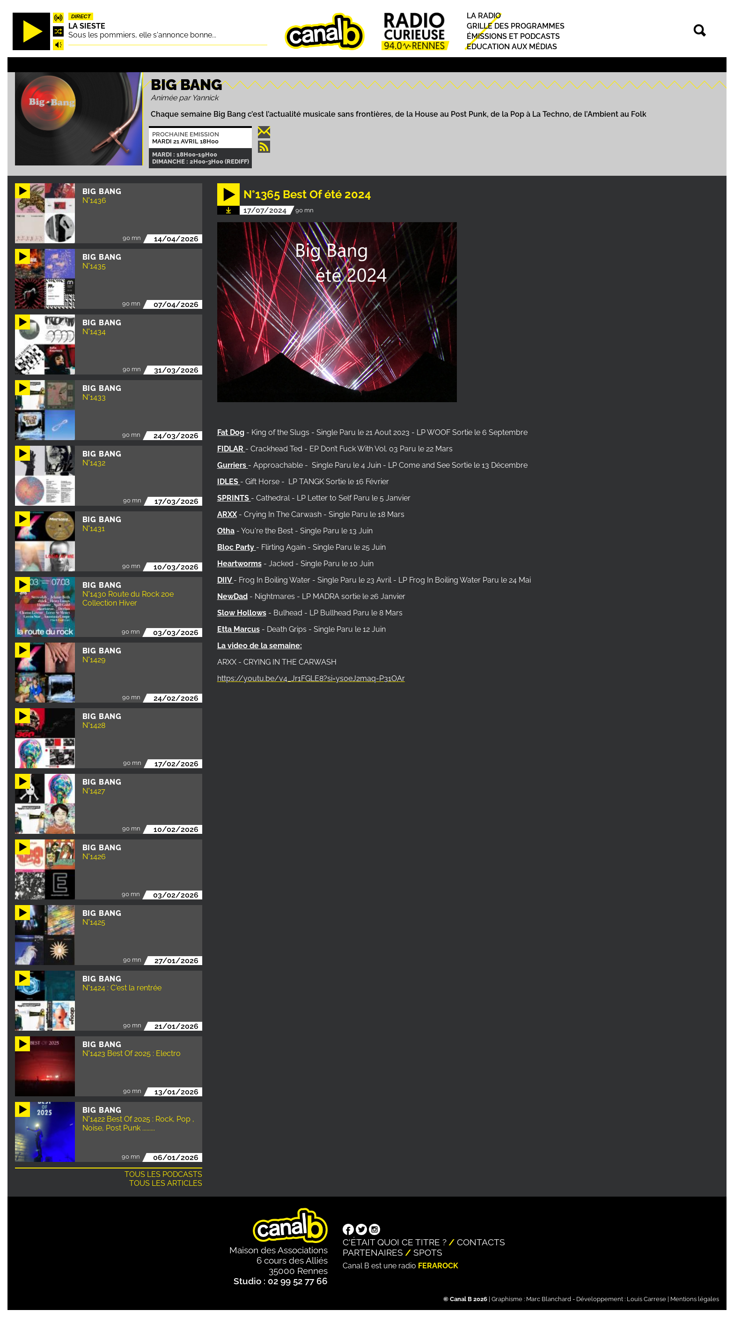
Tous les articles (165, 1183)
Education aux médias (512, 47)
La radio (484, 15)
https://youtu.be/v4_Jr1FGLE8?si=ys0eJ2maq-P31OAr (311, 678)
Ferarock (438, 1265)
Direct (81, 16)
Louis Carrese (646, 1299)
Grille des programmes (516, 26)
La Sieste (86, 26)
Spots (427, 1252)
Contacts (481, 1242)
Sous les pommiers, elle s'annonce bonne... (142, 34)
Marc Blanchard (548, 1299)
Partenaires (373, 1252)
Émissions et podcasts (513, 36)
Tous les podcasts (163, 1174)
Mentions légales (694, 1299)
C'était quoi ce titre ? (395, 1242)
